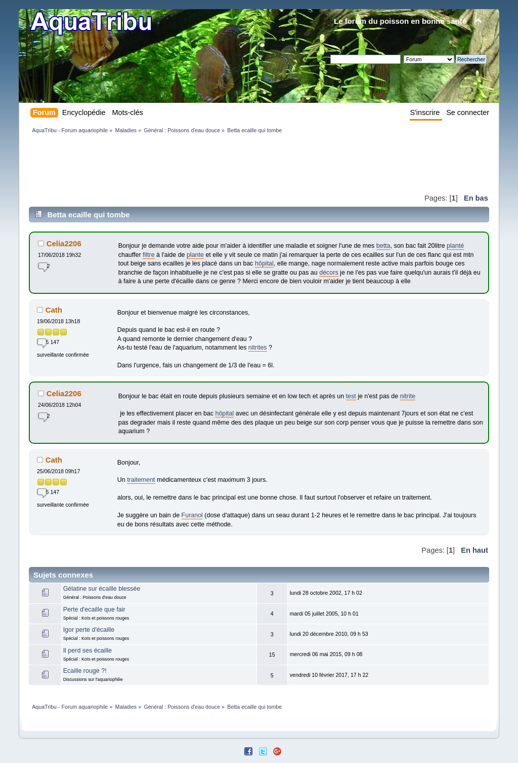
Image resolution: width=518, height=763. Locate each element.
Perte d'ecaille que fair (94, 609)
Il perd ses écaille (87, 650)
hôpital (264, 263)
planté (455, 245)
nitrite (408, 396)
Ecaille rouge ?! (85, 670)
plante (195, 254)
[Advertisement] (213, 163)
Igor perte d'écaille (89, 629)
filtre (149, 254)
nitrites (257, 347)
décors (328, 272)
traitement (141, 479)
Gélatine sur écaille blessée (101, 588)
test (351, 396)
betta (383, 245)
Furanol (192, 515)
